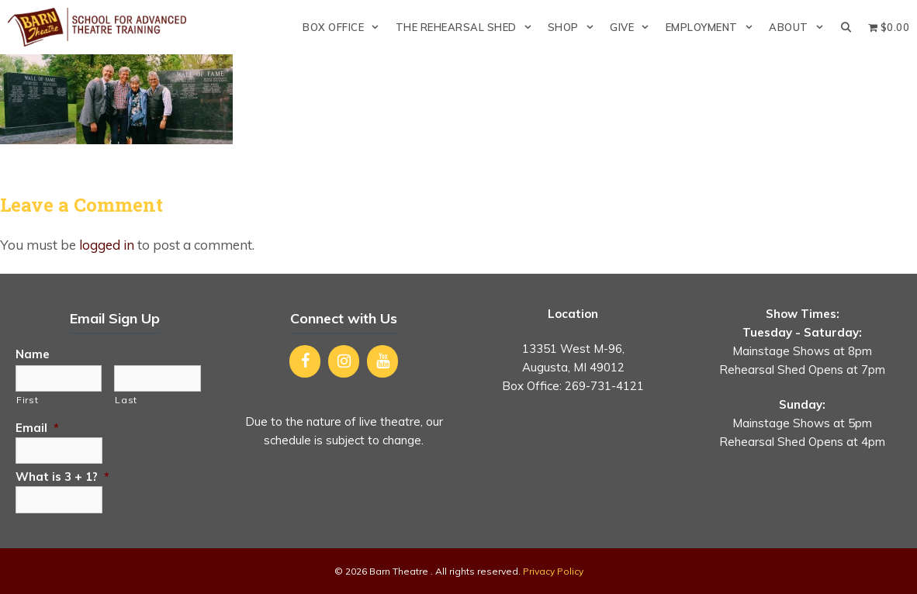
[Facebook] (304, 361)
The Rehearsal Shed (468, 27)
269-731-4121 (604, 385)
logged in (106, 245)
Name (33, 354)
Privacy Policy (553, 571)
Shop (575, 27)
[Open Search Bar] (846, 27)
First (27, 400)
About (800, 27)
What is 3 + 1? (62, 476)
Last (126, 400)
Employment (713, 27)
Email (37, 427)
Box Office (345, 27)
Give (633, 27)
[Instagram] (343, 361)
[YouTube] (382, 361)
